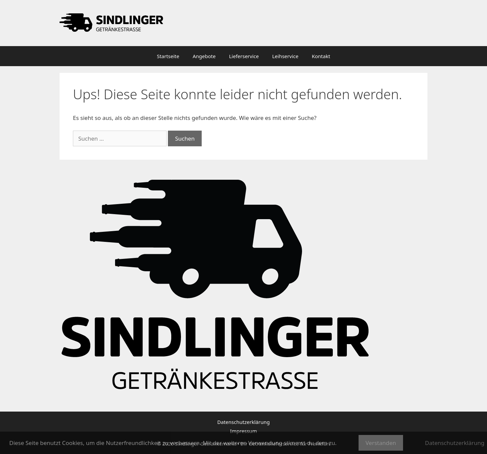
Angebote (204, 56)
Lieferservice (244, 56)
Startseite (168, 56)
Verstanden (381, 443)
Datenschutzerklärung (243, 422)
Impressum (243, 431)
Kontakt (321, 56)
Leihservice (285, 56)
